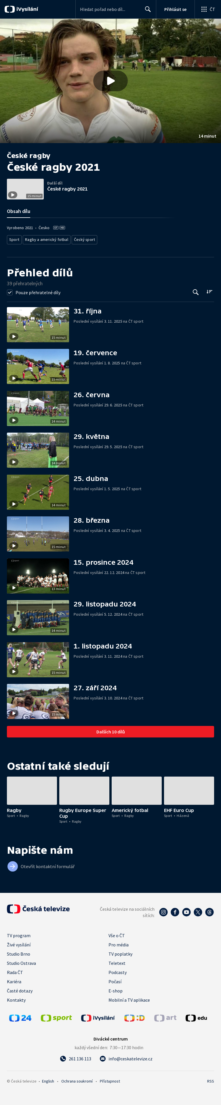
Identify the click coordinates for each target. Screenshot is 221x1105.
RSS (210, 1079)
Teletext (116, 961)
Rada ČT (15, 970)
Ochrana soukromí (77, 1079)
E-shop (115, 989)
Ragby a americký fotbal (44, 239)
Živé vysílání (19, 943)
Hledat (146, 11)
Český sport (79, 239)
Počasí (114, 980)
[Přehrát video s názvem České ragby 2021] (110, 81)
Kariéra (14, 980)
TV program (19, 934)
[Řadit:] (209, 290)
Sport (14, 239)
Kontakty (16, 998)
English (48, 1079)
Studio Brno (18, 952)
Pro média (118, 943)
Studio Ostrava (21, 961)
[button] (110, 81)
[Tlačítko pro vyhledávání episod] (196, 290)
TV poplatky (120, 952)
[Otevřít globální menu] (208, 9)
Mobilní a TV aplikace (129, 998)
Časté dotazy (20, 989)
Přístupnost (110, 1079)
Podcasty (117, 970)
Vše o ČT (116, 934)
